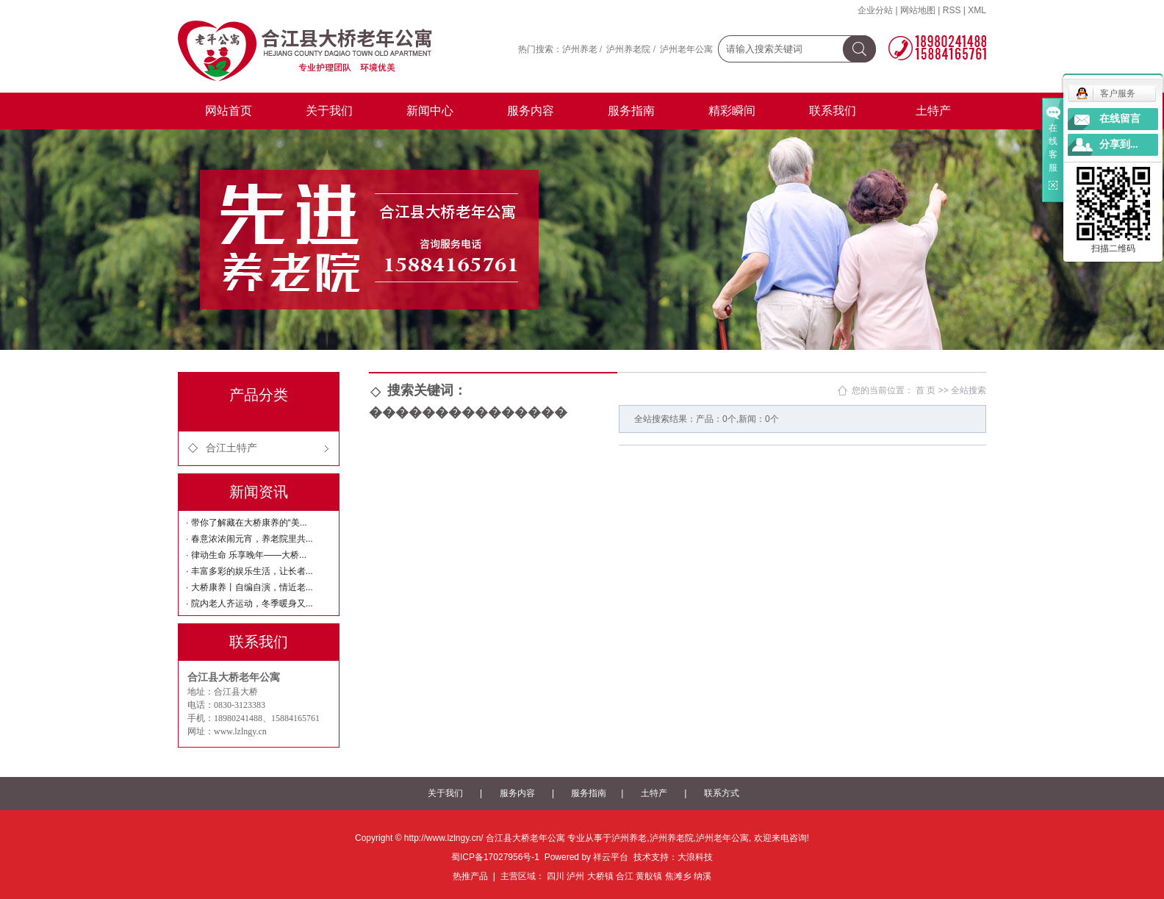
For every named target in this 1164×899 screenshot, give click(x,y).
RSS (952, 10)
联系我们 (832, 110)
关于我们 (329, 110)
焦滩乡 (678, 876)
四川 (555, 876)
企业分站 (875, 10)
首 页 (925, 390)
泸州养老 (579, 49)
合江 (624, 876)
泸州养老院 (628, 49)
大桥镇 (600, 876)
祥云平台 (610, 857)
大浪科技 (695, 857)
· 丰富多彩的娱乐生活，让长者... (249, 571)
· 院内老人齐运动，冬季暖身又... (249, 603)
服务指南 (631, 110)
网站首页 (228, 110)
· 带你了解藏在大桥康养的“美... (246, 522)
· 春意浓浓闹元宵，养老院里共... (249, 539)
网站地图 (917, 10)
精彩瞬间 (731, 110)
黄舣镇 (649, 876)
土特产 (933, 110)
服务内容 (530, 110)
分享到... (1118, 144)
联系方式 (721, 793)
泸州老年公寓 (686, 49)
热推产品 (470, 876)
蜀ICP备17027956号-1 (495, 857)
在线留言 (1119, 118)
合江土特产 (231, 448)
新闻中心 (429, 110)
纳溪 (702, 876)
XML (977, 10)
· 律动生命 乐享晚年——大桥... (246, 555)
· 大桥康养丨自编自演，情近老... (249, 587)
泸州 (575, 876)
